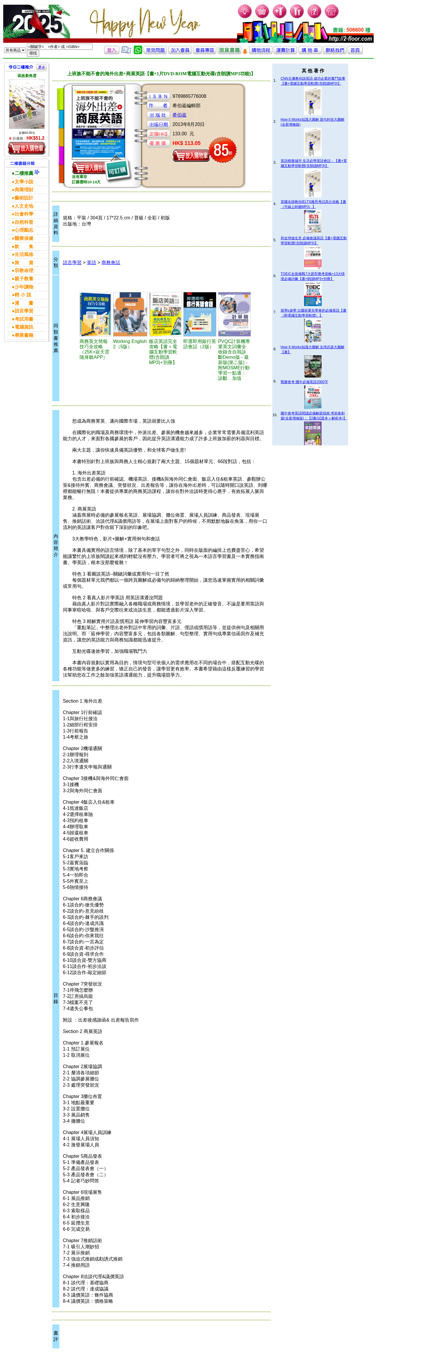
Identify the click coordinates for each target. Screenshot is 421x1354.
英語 (91, 262)
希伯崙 (179, 114)
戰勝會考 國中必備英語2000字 (304, 382)
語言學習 (72, 262)
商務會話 (110, 262)
